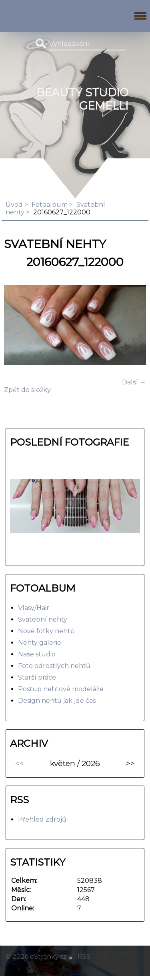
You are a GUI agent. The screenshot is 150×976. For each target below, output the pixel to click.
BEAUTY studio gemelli (82, 99)
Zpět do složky (27, 390)
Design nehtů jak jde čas (57, 700)
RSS (84, 956)
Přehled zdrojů (42, 819)
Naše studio (37, 654)
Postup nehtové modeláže (61, 689)
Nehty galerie (39, 642)
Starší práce (37, 677)
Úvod (14, 204)
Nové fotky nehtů (46, 631)
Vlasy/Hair (33, 608)
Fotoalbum (50, 204)
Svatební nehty (42, 619)
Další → (134, 382)
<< (19, 763)
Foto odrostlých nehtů (54, 666)
